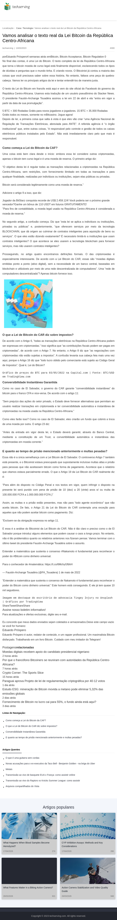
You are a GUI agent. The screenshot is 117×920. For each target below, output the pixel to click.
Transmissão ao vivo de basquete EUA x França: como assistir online (40, 775)
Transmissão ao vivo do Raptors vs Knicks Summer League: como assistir (43, 780)
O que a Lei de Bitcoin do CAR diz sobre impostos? (31, 726)
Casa (18, 28)
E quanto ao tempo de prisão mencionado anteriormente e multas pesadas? (44, 737)
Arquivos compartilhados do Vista (22, 786)
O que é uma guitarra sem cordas (22, 758)
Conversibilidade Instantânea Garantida (25, 731)
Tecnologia (28, 28)
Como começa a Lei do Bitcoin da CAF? (26, 720)
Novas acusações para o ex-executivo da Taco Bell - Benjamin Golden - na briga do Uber (50, 763)
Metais (9, 769)
